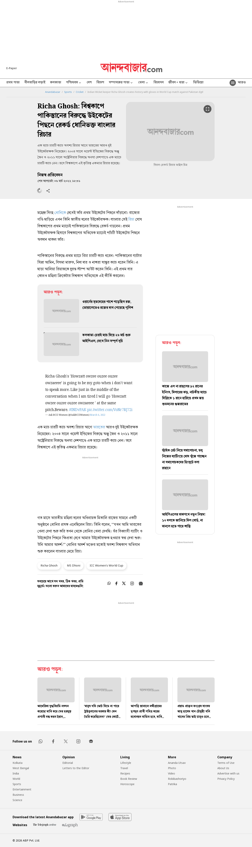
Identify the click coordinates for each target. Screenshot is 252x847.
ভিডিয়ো (198, 83)
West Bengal (21, 768)
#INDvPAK (77, 410)
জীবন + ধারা (178, 83)
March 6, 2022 (97, 415)
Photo (172, 768)
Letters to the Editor (75, 768)
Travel (124, 768)
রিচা (131, 220)
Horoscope (127, 784)
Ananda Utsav (177, 763)
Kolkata (17, 763)
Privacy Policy (226, 779)
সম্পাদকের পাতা (121, 83)
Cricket (79, 92)
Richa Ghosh (49, 565)
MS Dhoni (73, 565)
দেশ (89, 83)
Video (171, 773)
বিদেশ (100, 83)
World (16, 779)
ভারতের (99, 427)
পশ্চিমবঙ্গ (74, 83)
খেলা (143, 83)
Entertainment (22, 789)
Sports (68, 92)
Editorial (67, 763)
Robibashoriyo (177, 779)
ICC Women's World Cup (106, 565)
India (16, 773)
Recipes (125, 773)
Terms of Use (225, 763)
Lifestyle (125, 763)
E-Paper (11, 68)
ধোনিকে (60, 213)
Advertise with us (228, 773)
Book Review (128, 779)
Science (17, 800)
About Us (223, 768)
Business (18, 795)
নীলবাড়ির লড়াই (34, 83)
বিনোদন (159, 83)
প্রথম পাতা (13, 83)
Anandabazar (52, 92)
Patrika (172, 784)
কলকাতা (55, 83)
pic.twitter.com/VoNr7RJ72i (109, 410)
